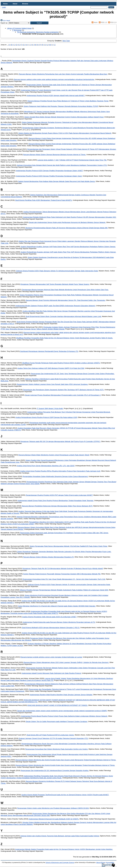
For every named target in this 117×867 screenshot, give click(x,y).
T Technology (17, 30)
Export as (4, 23)
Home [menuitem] (5, 4)
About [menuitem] (15, 4)
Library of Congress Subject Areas (19, 28)
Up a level (5, 20)
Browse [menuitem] (25, 4)
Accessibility (110, 862)
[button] (39, 22)
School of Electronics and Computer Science (60, 862)
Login (4, 7)
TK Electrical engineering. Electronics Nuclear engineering (38, 32)
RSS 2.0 (111, 22)
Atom (94, 22)
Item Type (66, 41)
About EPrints (100, 862)
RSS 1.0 (102, 22)
